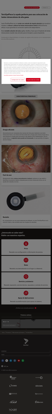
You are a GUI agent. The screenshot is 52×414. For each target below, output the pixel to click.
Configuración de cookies (18, 79)
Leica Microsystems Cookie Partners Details (13, 75)
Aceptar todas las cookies (33, 79)
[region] (26, 71)
